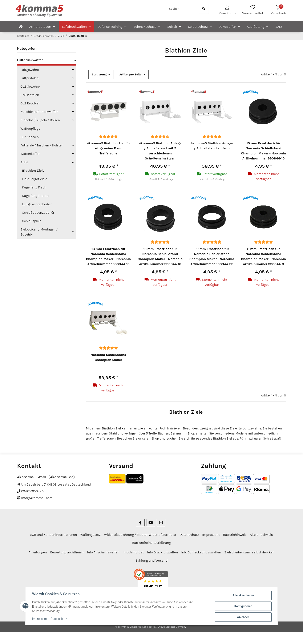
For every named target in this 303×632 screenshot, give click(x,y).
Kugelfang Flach (34, 187)
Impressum (39, 619)
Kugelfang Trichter (35, 196)
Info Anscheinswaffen (103, 552)
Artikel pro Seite (130, 74)
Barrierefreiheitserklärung (151, 543)
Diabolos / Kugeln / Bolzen (40, 120)
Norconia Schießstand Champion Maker (108, 357)
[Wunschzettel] (252, 10)
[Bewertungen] (108, 136)
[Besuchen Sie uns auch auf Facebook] (140, 522)
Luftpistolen (29, 78)
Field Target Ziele (34, 179)
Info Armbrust (133, 552)
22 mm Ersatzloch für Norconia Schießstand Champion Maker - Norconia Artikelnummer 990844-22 (211, 256)
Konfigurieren (243, 606)
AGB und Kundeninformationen (53, 535)
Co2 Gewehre (30, 86)
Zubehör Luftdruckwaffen (39, 112)
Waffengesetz (90, 535)
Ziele (24, 162)
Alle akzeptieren (243, 595)
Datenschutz (59, 619)
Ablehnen (243, 617)
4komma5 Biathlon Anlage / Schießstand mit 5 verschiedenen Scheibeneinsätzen (160, 150)
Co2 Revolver (30, 103)
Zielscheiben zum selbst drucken (249, 552)
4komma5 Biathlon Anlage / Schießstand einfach (211, 145)
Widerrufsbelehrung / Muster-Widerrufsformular (140, 535)
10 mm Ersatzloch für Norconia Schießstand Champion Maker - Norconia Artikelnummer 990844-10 (263, 150)
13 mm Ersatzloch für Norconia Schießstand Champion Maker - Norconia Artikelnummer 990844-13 (108, 256)
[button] (227, 10)
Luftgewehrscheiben (37, 204)
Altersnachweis (261, 535)
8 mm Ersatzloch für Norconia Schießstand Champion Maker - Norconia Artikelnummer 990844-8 (263, 256)
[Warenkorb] (277, 10)
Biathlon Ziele (33, 170)
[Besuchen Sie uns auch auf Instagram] (161, 522)
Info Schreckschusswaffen (201, 552)
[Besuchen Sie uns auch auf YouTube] (150, 522)
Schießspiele (31, 221)
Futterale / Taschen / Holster (41, 145)
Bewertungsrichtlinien (67, 552)
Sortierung (99, 74)
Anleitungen (38, 552)
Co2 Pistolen (29, 95)
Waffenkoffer (30, 154)
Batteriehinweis (235, 535)
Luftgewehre (29, 70)
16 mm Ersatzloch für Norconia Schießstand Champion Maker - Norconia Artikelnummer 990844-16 (160, 256)
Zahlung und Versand (152, 560)
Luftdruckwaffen (30, 60)
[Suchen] (182, 8)
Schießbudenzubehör (38, 213)
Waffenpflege (30, 128)
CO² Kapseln (29, 137)
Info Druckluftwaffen (162, 552)
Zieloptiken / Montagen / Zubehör (39, 231)
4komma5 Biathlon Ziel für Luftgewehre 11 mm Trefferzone (108, 148)
